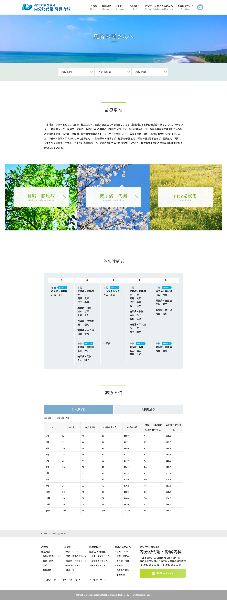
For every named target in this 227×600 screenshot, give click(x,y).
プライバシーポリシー (73, 580)
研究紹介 (69, 547)
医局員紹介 (95, 547)
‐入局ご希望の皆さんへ (100, 556)
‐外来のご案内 (122, 570)
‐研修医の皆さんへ (98, 560)
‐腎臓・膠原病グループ (75, 556)
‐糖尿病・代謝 (122, 560)
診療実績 (140, 72)
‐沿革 (44, 565)
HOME (44, 533)
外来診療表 (104, 72)
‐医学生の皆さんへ (98, 565)
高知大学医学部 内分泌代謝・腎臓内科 (45, 7)
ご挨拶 (44, 547)
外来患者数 (79, 409)
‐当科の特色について (51, 556)
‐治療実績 (120, 574)
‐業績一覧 (69, 570)
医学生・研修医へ (98, 551)
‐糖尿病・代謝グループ (75, 560)
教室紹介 (45, 551)
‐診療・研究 (47, 560)
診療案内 (66, 72)
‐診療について (122, 551)
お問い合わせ (200, 7)
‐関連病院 (46, 570)
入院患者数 (148, 409)
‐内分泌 (119, 565)
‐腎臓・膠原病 (122, 556)
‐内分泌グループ (72, 565)
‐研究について (71, 551)
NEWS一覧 (51, 580)
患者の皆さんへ (123, 547)
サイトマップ (96, 580)
